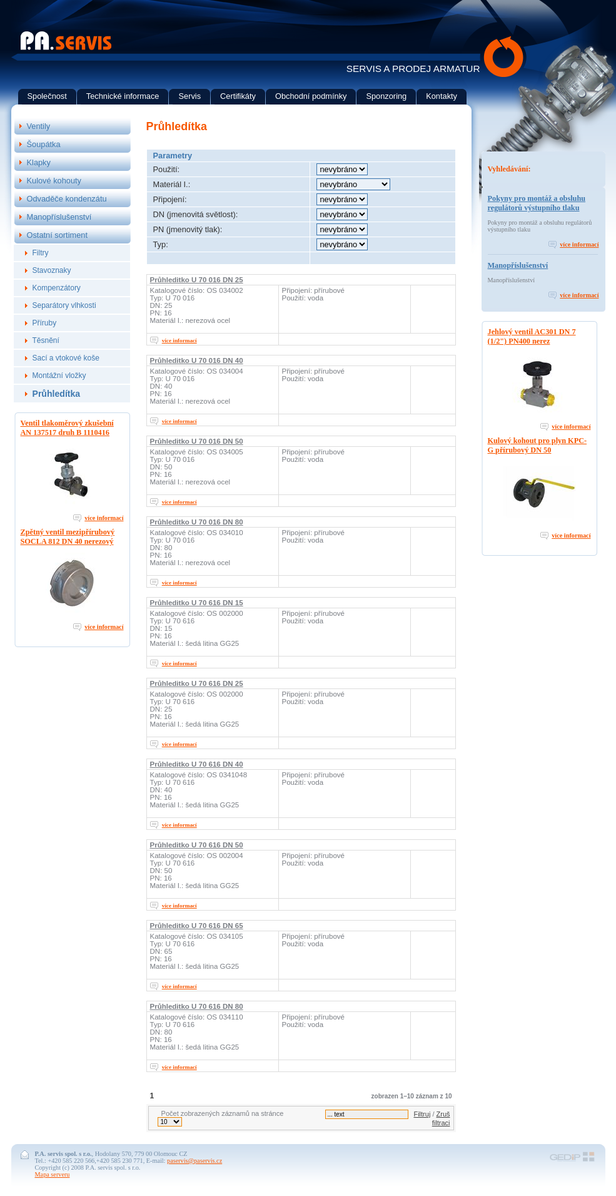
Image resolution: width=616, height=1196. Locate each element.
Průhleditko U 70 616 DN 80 (196, 1006)
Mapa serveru (52, 1174)
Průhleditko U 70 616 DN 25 (196, 683)
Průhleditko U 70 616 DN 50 (196, 845)
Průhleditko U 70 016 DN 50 (196, 441)
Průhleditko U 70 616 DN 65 (196, 925)
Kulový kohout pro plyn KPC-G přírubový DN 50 (537, 445)
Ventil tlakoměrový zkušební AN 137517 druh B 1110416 (67, 428)
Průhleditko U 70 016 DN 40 (196, 360)
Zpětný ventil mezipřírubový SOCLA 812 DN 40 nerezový (68, 537)
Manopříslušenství (518, 265)
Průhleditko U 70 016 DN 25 (196, 280)
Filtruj (421, 1114)
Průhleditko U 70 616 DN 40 (196, 764)
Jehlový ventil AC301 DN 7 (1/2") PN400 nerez (532, 336)
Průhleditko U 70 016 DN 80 (196, 522)
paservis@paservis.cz (194, 1160)
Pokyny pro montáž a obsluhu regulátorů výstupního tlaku (537, 203)
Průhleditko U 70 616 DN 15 (196, 602)
